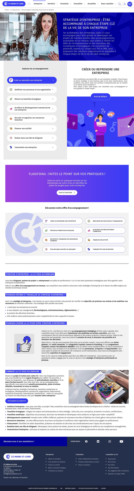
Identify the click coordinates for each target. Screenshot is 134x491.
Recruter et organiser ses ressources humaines (62, 240)
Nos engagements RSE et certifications (118, 471)
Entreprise (50, 454)
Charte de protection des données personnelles (42, 488)
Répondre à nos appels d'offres (116, 474)
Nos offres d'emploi (113, 468)
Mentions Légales (70, 488)
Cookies (103, 488)
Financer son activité (105, 240)
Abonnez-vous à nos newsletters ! (19, 441)
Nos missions (112, 462)
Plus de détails (100, 98)
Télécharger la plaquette (16, 401)
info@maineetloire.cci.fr (13, 474)
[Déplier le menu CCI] (29, 3)
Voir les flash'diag (67, 193)
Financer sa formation (84, 465)
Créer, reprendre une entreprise (56, 462)
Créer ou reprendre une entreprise (62, 221)
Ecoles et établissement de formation (88, 459)
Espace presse (112, 459)
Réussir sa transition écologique (62, 231)
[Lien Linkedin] (101, 441)
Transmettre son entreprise (105, 250)
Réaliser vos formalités (54, 459)
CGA (61, 488)
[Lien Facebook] (89, 441)
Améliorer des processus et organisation (105, 221)
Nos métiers (111, 465)
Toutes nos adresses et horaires (16, 478)
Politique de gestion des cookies (88, 488)
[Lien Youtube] (124, 441)
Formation (80, 454)
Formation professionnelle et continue (88, 462)
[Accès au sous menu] (44, 3)
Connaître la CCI (112, 454)
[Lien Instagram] (113, 441)
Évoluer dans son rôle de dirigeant (62, 250)
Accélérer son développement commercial (105, 231)
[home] (14, 4)
